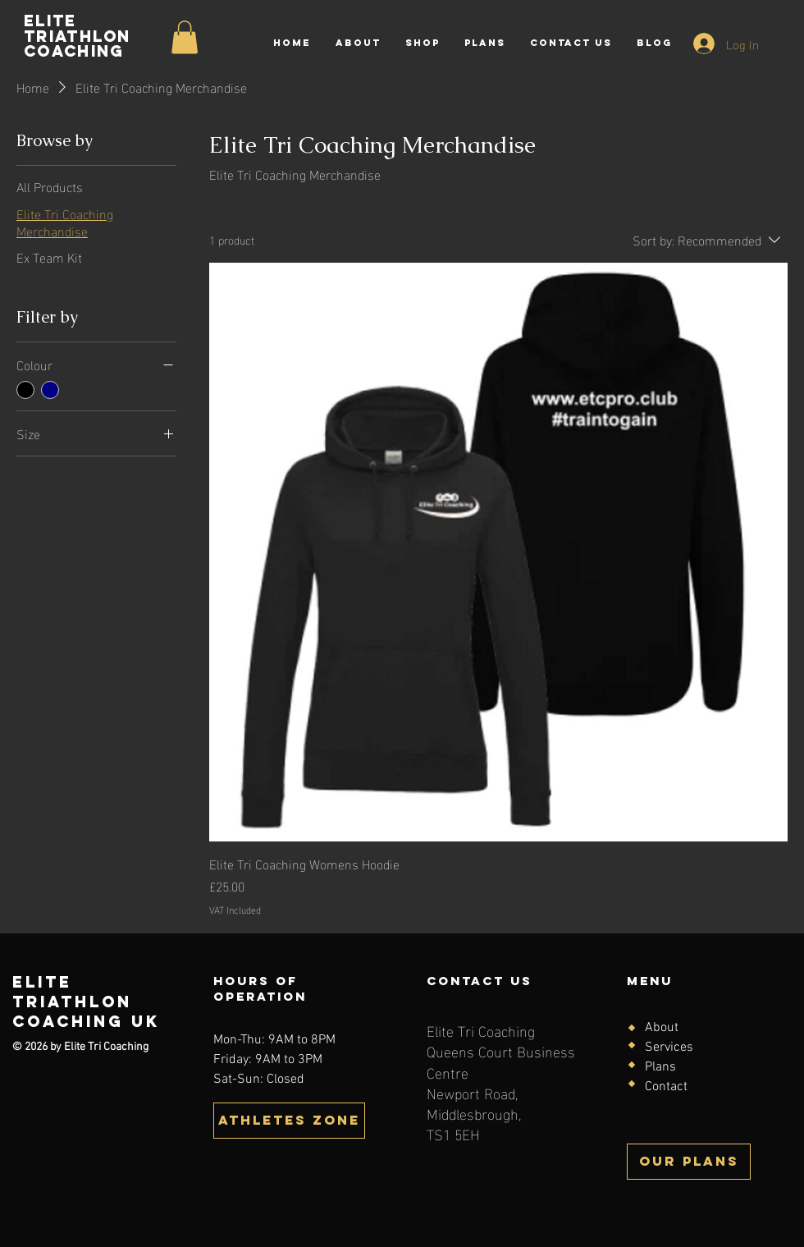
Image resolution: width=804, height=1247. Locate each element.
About (661, 1028)
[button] (289, 1121)
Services (669, 1047)
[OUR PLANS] (689, 1162)
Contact (666, 1087)
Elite (42, 982)
